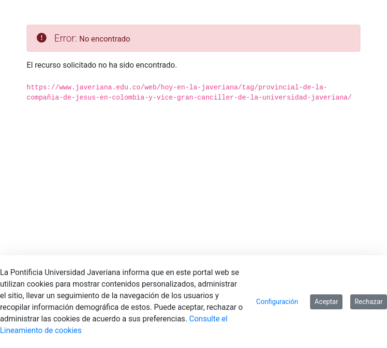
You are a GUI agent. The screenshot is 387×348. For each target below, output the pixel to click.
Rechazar (369, 301)
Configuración (277, 301)
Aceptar (326, 301)
